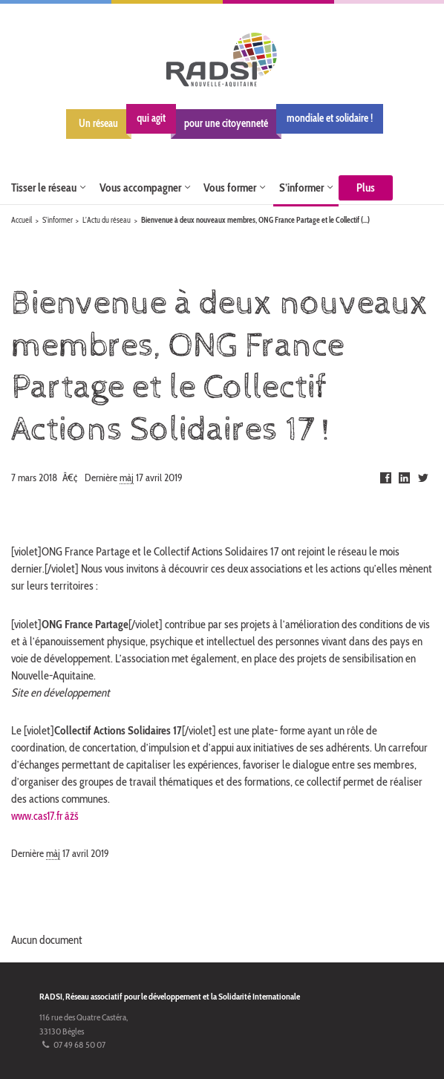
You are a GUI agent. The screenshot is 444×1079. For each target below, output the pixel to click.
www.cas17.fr (38, 816)
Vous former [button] (229, 184)
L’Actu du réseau (106, 221)
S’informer (57, 221)
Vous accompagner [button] (140, 184)
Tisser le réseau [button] (43, 184)
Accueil (21, 221)
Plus (365, 184)
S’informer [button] (301, 184)
